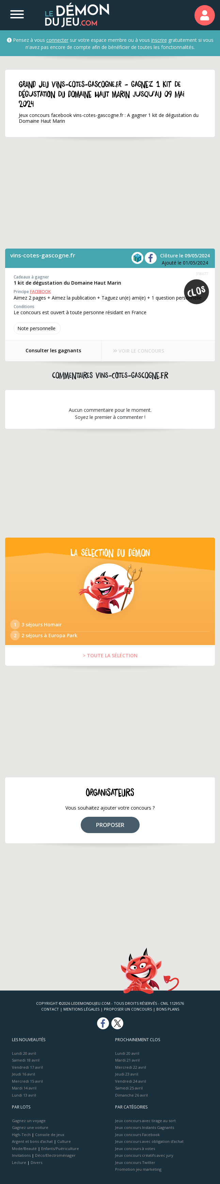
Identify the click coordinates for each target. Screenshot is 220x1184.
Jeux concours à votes (135, 1148)
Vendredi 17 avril (27, 1067)
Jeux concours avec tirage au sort (145, 1120)
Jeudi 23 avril (126, 1074)
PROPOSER (110, 825)
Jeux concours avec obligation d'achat (149, 1141)
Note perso (37, 328)
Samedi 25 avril (129, 1087)
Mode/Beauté (24, 1148)
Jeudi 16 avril (23, 1074)
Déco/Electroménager (55, 1155)
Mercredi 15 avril (27, 1081)
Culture (64, 1141)
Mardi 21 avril (127, 1060)
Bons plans (167, 1009)
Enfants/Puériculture (60, 1148)
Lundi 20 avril (24, 1053)
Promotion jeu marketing (138, 1169)
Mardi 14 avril (24, 1087)
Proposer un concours (128, 1009)
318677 (202, 273)
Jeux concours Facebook (137, 1134)
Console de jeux (49, 1134)
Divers (36, 1162)
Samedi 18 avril (26, 1060)
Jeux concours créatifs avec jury (144, 1155)
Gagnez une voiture (30, 1127)
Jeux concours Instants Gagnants (144, 1127)
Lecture (19, 1162)
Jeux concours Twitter (135, 1162)
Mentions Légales (81, 1009)
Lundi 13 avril (24, 1095)
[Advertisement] (110, 192)
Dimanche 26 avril (131, 1095)
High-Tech (21, 1134)
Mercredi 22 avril (130, 1067)
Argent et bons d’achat (32, 1141)
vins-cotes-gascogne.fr (42, 255)
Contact (50, 1009)
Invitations (21, 1155)
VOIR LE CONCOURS (138, 351)
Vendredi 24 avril (130, 1081)
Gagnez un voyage (29, 1120)
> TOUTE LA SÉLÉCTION (110, 655)
